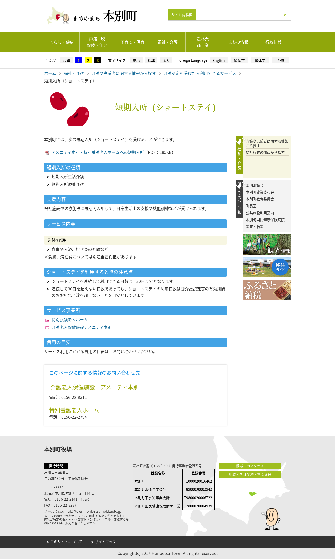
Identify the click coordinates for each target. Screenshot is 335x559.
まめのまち (106, 14)
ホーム (50, 73)
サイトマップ (105, 541)
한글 (280, 60)
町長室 (251, 205)
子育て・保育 (132, 42)
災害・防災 (254, 226)
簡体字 (239, 60)
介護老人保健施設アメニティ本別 (82, 327)
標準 (66, 60)
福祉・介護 (168, 42)
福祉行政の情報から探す (265, 152)
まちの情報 (238, 42)
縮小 (136, 60)
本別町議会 (254, 185)
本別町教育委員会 (260, 199)
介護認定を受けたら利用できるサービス (200, 73)
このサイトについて (66, 541)
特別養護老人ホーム (70, 319)
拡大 (165, 60)
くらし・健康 (62, 42)
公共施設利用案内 (260, 212)
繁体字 (260, 60)
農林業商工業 (203, 41)
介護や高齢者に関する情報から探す (124, 73)
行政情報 (273, 42)
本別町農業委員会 (260, 192)
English (218, 60)
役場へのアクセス (249, 465)
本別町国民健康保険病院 (265, 219)
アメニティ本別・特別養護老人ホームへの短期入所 (98, 152)
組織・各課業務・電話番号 (249, 474)
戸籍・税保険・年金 (97, 41)
